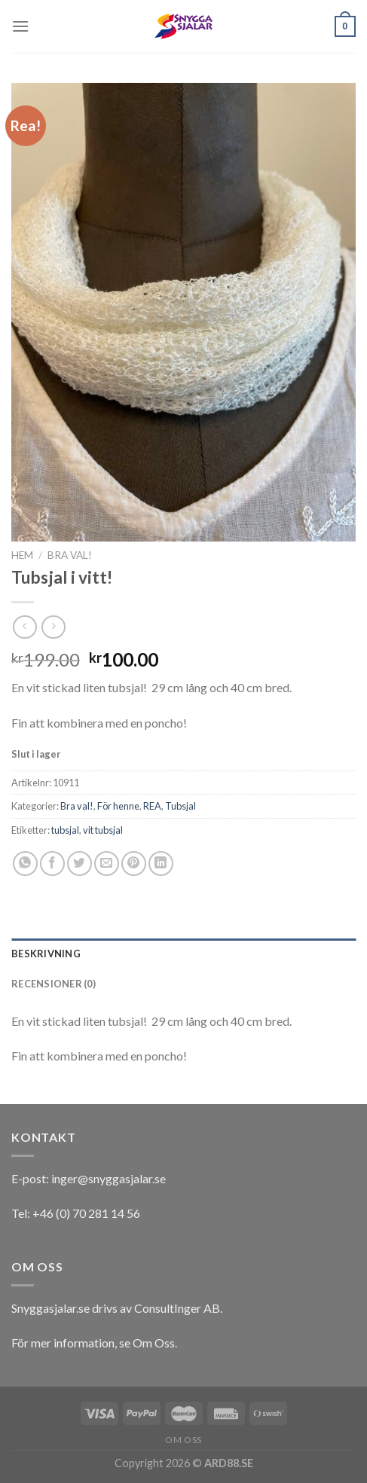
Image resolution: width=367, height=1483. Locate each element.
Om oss (183, 1439)
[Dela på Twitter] (79, 863)
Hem (22, 555)
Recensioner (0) (53, 984)
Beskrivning (46, 953)
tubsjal (65, 830)
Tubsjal (180, 806)
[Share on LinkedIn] (160, 863)
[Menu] (20, 26)
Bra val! (69, 555)
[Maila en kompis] (106, 863)
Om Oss (154, 1342)
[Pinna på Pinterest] (133, 863)
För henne (118, 806)
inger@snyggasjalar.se (108, 1178)
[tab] (183, 953)
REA (152, 806)
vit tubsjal (103, 830)
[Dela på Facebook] (52, 863)
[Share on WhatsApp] (25, 863)
